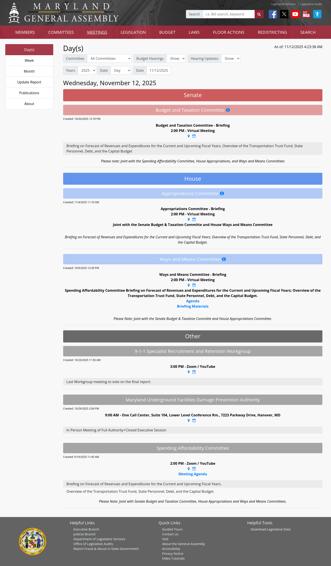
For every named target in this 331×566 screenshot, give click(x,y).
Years (70, 70)
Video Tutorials (173, 558)
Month (29, 71)
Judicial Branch (84, 534)
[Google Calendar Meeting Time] (194, 136)
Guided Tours (172, 529)
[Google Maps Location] (189, 136)
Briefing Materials (192, 306)
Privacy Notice (172, 553)
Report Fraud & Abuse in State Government (105, 548)
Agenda (192, 301)
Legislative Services (283, 4)
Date (104, 70)
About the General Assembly (183, 544)
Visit (165, 539)
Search (194, 14)
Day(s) (29, 49)
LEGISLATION (133, 32)
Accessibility (171, 548)
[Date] (158, 70)
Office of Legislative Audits (93, 544)
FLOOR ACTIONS (228, 32)
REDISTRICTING (272, 32)
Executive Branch (86, 529)
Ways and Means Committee (190, 259)
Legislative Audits (311, 4)
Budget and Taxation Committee (190, 110)
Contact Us (170, 534)
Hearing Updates (204, 58)
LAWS (194, 32)
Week (29, 60)
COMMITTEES (61, 32)
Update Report (29, 82)
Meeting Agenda (192, 474)
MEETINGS (97, 32)
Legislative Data (279, 529)
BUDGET (167, 32)
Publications (29, 92)
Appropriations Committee (190, 193)
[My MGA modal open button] (305, 14)
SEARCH (308, 32)
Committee (75, 58)
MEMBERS (25, 32)
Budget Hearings (150, 58)
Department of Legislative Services (99, 539)
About (29, 103)
